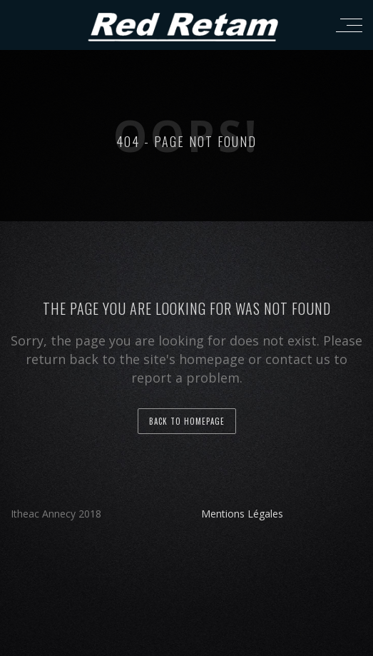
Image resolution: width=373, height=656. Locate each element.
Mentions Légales (242, 513)
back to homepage (187, 421)
